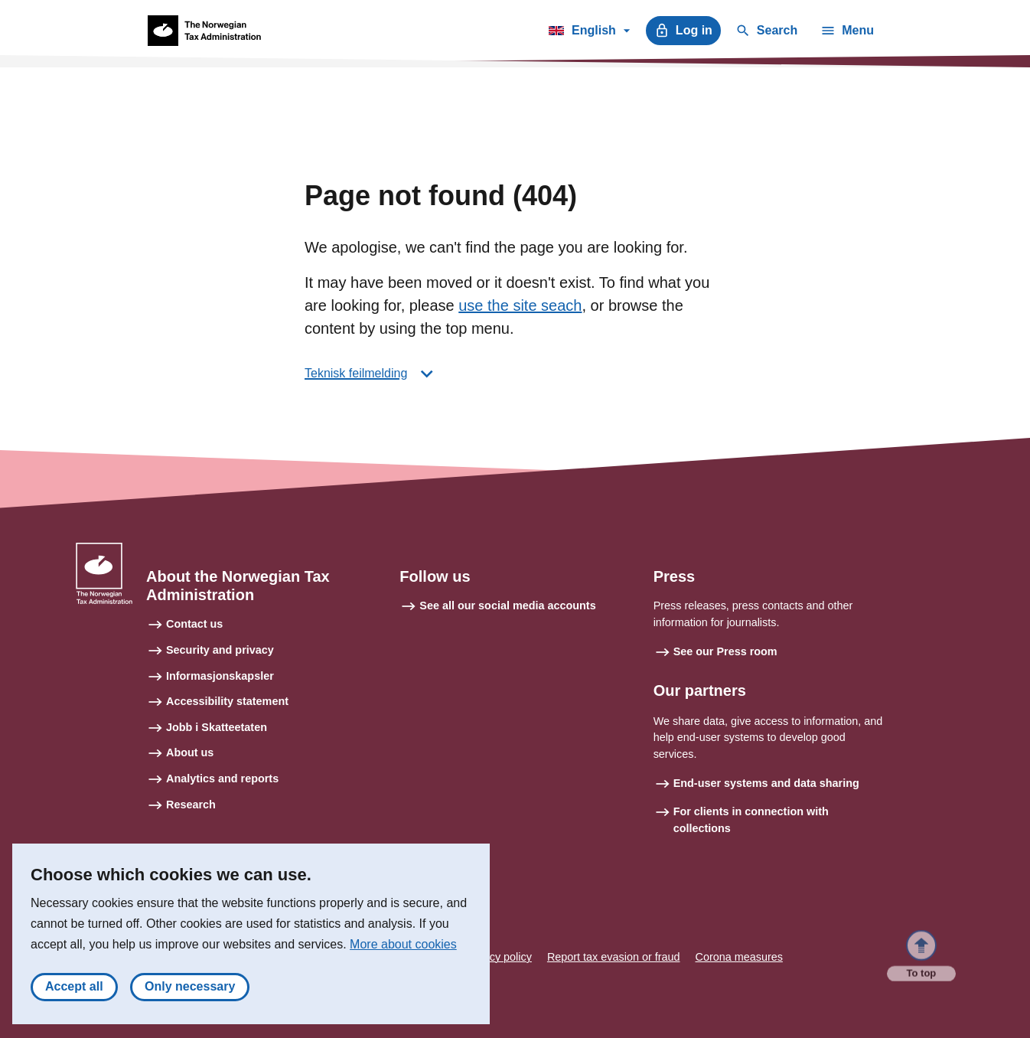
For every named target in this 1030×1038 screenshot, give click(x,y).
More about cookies (403, 948)
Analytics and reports (222, 778)
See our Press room (725, 651)
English (588, 32)
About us (189, 752)
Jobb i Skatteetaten (216, 727)
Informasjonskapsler (220, 676)
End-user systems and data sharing (766, 783)
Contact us (194, 624)
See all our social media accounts (507, 605)
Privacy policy (498, 957)
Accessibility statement (227, 701)
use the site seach (520, 305)
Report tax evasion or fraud (613, 957)
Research (191, 804)
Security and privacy (220, 650)
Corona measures (739, 957)
